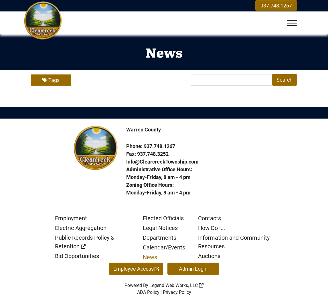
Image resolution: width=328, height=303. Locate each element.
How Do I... (211, 228)
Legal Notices (160, 228)
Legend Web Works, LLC (176, 285)
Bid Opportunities (77, 256)
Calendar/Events (164, 247)
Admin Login (193, 269)
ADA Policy (148, 292)
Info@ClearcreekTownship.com (162, 162)
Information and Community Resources (234, 242)
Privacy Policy (177, 292)
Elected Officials (163, 218)
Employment (71, 218)
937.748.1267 (276, 6)
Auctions (209, 256)
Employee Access (136, 269)
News (150, 257)
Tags (51, 80)
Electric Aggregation (80, 228)
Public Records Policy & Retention (84, 242)
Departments (159, 237)
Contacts (209, 218)
